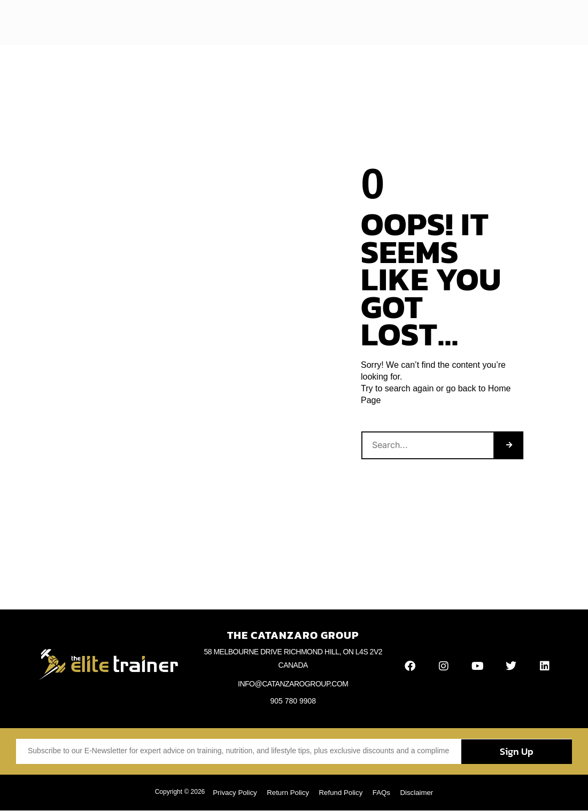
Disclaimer (422, 793)
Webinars (374, 22)
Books (335, 22)
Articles (262, 22)
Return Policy (286, 793)
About (197, 22)
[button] (550, 23)
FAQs (385, 793)
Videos (300, 22)
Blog (228, 22)
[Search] (508, 445)
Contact (416, 22)
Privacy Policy (229, 793)
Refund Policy (342, 793)
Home (164, 22)
